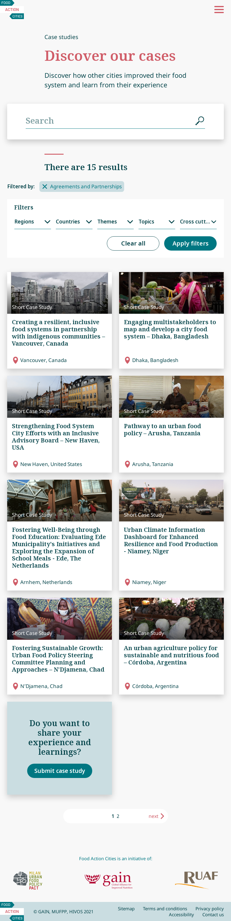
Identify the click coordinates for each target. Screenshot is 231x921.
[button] (219, 9)
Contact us (213, 914)
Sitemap (126, 908)
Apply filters (191, 243)
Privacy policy (209, 908)
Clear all (133, 243)
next (153, 816)
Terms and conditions (165, 908)
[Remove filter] (45, 187)
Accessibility (181, 914)
